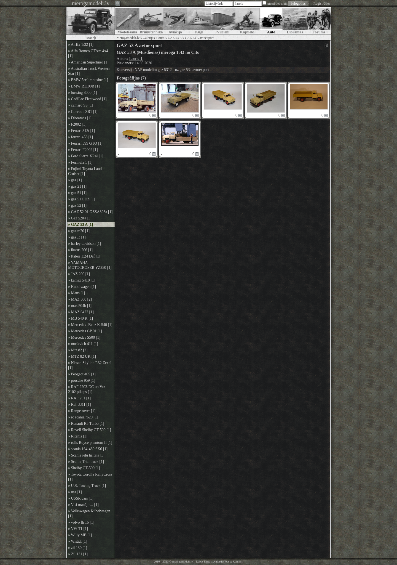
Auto (161, 38)
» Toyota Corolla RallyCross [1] (90, 476)
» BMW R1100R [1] (84, 86)
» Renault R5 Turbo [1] (86, 423)
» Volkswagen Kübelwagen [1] (89, 513)
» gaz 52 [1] (77, 205)
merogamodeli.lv (90, 3)
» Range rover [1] (81, 411)
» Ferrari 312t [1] (81, 131)
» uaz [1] (75, 492)
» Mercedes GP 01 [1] (85, 331)
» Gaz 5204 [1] (79, 218)
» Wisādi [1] (77, 541)
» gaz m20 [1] (79, 231)
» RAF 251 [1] (79, 398)
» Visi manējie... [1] (83, 505)
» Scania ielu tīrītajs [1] (86, 455)
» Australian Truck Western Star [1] (89, 71)
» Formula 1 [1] (80, 162)
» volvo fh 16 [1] (81, 522)
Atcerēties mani (277, 4)
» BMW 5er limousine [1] (88, 80)
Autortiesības (221, 561)
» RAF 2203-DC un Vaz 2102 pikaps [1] (86, 389)
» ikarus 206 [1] (80, 250)
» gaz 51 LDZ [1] (81, 199)
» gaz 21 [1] (77, 186)
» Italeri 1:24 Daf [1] (84, 256)
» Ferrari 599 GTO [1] (85, 143)
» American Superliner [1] (88, 62)
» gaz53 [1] (77, 237)
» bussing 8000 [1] (82, 93)
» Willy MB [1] (80, 535)
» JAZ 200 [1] (79, 274)
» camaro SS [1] (80, 105)
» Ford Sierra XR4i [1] (85, 156)
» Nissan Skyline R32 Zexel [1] (89, 365)
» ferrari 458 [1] (80, 137)
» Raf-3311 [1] (79, 404)
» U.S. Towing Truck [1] (87, 486)
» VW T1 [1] (78, 529)
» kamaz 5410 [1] (81, 280)
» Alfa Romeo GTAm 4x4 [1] (88, 53)
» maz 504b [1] (80, 306)
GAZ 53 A (175, 38)
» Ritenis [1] (77, 436)
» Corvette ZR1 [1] (83, 112)
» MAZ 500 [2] (80, 299)
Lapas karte (203, 561)
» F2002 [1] (77, 124)
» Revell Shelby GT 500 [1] (89, 430)
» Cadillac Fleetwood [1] (87, 99)
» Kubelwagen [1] (82, 287)
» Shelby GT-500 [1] (84, 468)
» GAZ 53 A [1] (80, 224)
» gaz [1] (75, 180)
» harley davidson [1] (84, 244)
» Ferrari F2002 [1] (83, 150)
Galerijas (149, 38)
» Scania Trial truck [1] (86, 462)
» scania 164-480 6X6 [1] (88, 449)
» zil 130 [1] (77, 548)
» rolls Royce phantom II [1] (90, 443)
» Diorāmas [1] (80, 118)
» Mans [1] (76, 293)
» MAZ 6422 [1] (81, 312)
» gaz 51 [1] (77, 193)
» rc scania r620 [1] (83, 417)
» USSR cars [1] (80, 498)
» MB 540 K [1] (80, 318)
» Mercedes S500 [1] (84, 337)
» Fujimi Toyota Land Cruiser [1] (85, 171)
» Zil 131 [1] (78, 554)
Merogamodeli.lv (128, 38)
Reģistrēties (321, 3)
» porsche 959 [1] (81, 380)
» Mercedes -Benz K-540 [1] (90, 325)
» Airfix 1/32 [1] (80, 45)
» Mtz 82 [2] (77, 350)
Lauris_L (136, 59)
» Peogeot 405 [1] (82, 374)
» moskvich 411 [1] (83, 344)
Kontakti (238, 561)
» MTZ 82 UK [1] (82, 356)
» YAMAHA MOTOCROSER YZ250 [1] (90, 265)
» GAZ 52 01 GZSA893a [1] (90, 212)
